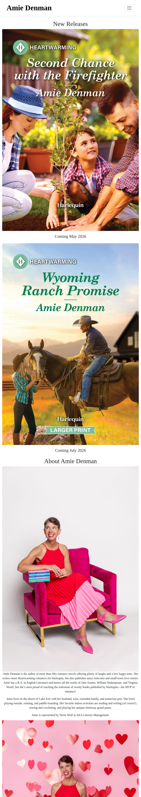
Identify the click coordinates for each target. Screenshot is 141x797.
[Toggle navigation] (129, 8)
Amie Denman (29, 8)
